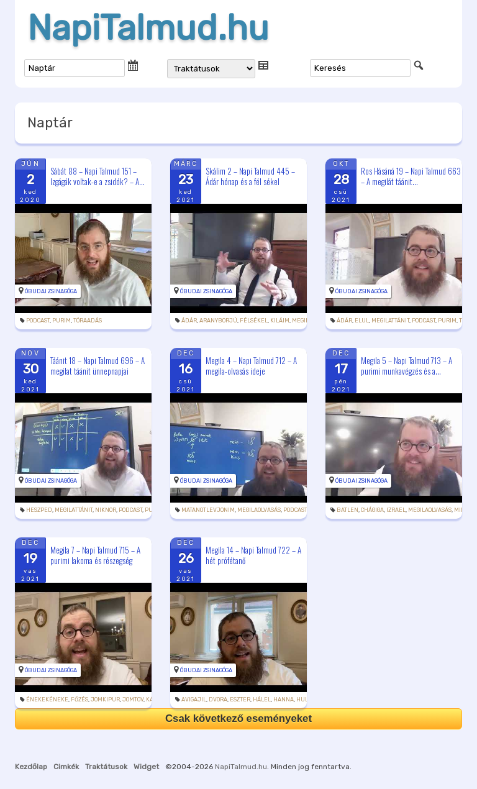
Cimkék (66, 766)
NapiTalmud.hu (148, 27)
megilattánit (390, 320)
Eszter (240, 699)
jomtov (132, 699)
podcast (38, 320)
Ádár (189, 320)
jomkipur (105, 699)
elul (362, 320)
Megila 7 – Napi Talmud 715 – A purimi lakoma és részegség (95, 555)
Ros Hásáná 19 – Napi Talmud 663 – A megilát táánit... (411, 176)
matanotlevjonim (208, 510)
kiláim (279, 320)
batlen (347, 510)
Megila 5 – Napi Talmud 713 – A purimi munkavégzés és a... (406, 365)
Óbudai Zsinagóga (51, 291)
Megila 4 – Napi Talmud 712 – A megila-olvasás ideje (251, 365)
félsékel (254, 320)
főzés (79, 699)
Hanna (283, 699)
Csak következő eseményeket (238, 718)
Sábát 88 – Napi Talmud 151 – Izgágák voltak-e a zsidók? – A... (97, 176)
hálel (262, 699)
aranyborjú (218, 320)
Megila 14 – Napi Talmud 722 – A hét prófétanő (253, 555)
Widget (146, 766)
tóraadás (87, 320)
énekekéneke (47, 699)
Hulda (306, 699)
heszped (39, 510)
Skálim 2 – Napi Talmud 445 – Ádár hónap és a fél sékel (250, 176)
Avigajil (193, 699)
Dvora (218, 699)
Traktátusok (106, 766)
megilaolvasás (259, 510)
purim (61, 320)
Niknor (105, 510)
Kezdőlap (31, 766)
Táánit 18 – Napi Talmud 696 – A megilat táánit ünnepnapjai (97, 365)
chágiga (372, 510)
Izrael (396, 510)
